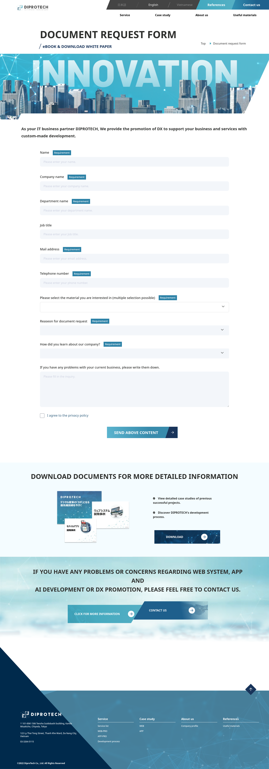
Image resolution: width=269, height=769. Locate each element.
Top (203, 43)
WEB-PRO (102, 731)
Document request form (229, 43)
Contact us (251, 5)
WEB (141, 725)
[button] (134, 307)
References (216, 5)
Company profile (189, 725)
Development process (109, 741)
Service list (103, 725)
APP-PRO (102, 736)
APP (141, 731)
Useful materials (231, 725)
